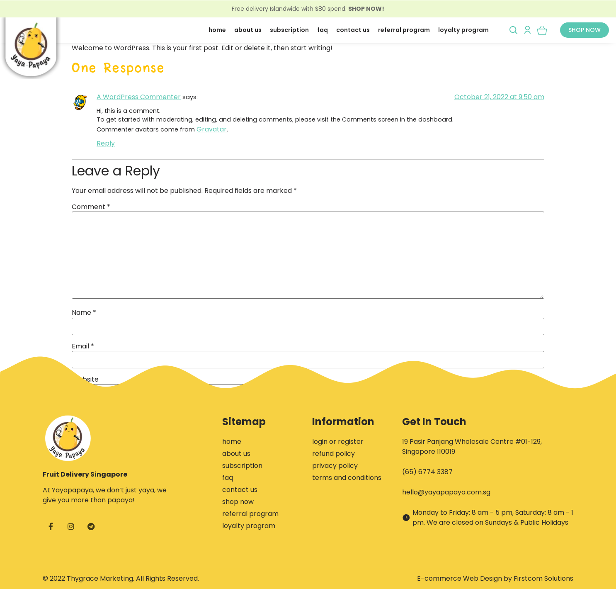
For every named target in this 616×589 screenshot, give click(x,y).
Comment (91, 207)
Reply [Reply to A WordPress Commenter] (106, 143)
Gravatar (211, 129)
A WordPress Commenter (139, 97)
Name (84, 312)
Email (83, 346)
